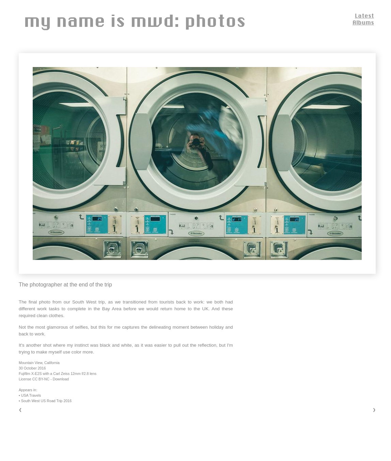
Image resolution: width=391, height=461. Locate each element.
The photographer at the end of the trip (65, 284)
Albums (363, 22)
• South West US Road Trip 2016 (45, 401)
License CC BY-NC (34, 379)
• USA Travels (30, 395)
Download (61, 379)
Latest (364, 15)
